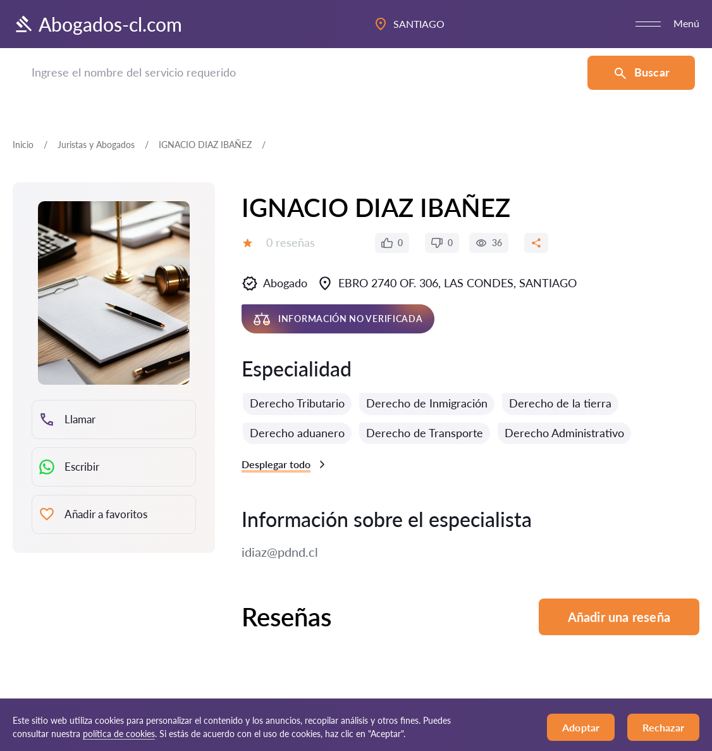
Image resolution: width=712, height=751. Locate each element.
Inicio (23, 144)
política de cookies (119, 733)
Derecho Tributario (297, 403)
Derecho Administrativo (564, 433)
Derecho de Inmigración (427, 403)
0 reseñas (290, 242)
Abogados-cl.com (97, 24)
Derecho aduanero (297, 433)
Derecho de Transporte (424, 433)
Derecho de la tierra (560, 403)
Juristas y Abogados (96, 144)
